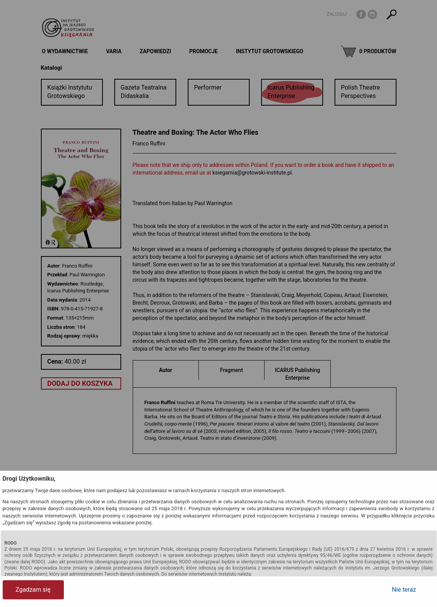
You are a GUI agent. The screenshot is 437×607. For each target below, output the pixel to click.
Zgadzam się (33, 589)
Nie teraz (404, 589)
